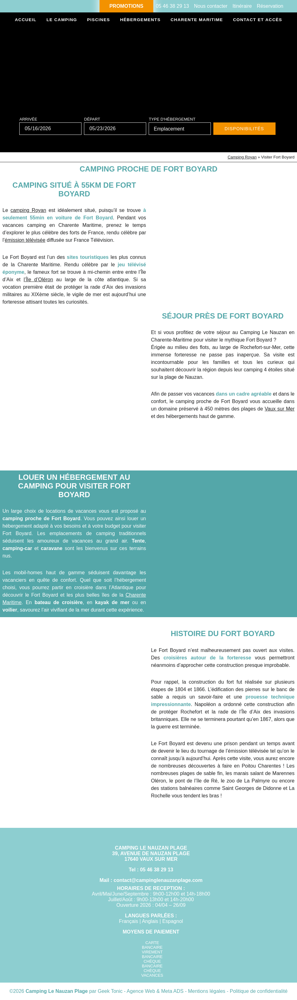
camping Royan (28, 210)
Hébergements (139, 20)
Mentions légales (207, 991)
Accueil (26, 20)
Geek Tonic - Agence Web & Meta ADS (140, 991)
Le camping (61, 20)
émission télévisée (25, 240)
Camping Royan (242, 157)
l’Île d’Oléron (38, 279)
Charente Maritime (196, 20)
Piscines (97, 20)
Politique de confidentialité (259, 991)
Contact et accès (257, 20)
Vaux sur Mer (280, 408)
